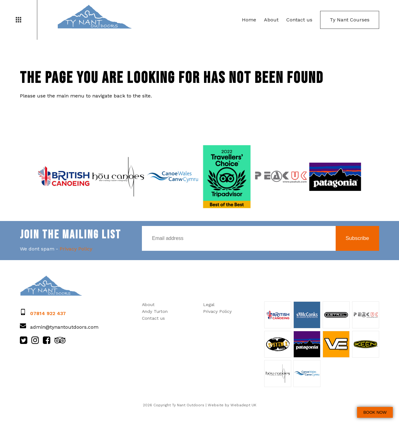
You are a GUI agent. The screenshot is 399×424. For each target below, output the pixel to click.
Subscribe (357, 238)
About (271, 20)
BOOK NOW (375, 412)
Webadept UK (243, 405)
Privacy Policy (76, 249)
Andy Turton (155, 311)
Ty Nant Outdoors (94, 17)
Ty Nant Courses (350, 20)
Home (249, 20)
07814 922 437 (48, 313)
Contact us (299, 20)
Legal (209, 304)
